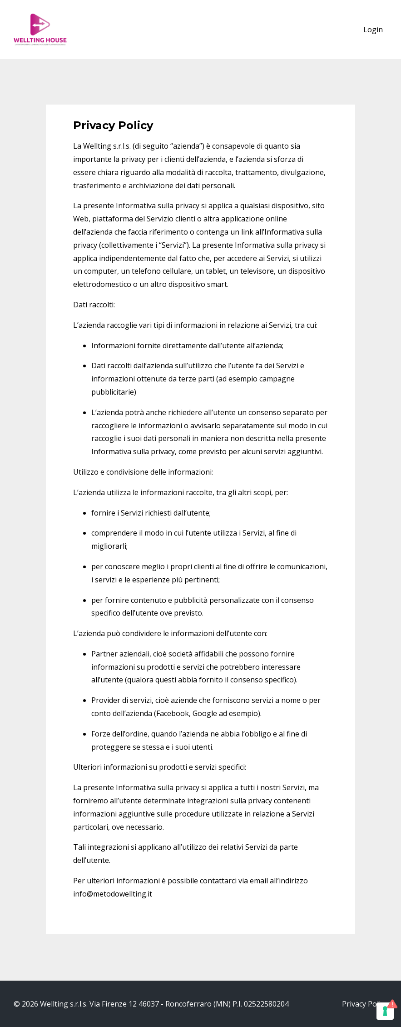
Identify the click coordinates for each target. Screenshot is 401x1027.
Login (373, 30)
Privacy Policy (364, 1004)
